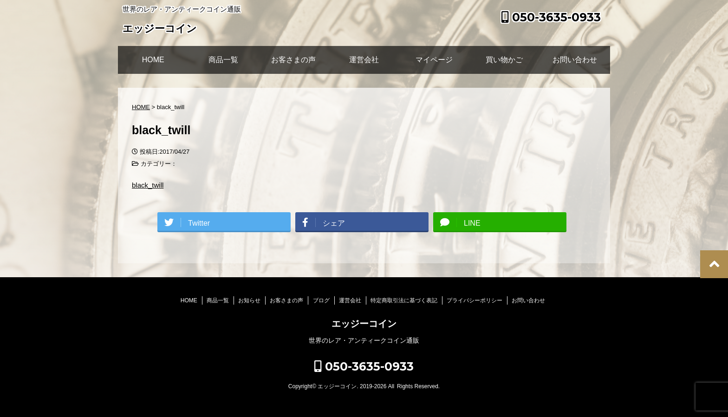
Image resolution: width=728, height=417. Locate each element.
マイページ (434, 60)
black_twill (147, 185)
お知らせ (249, 300)
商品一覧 (223, 60)
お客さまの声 (293, 60)
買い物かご (504, 60)
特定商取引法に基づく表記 (403, 300)
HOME (153, 60)
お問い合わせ (574, 60)
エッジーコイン (160, 29)
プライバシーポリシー (474, 300)
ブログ (321, 300)
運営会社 (364, 60)
